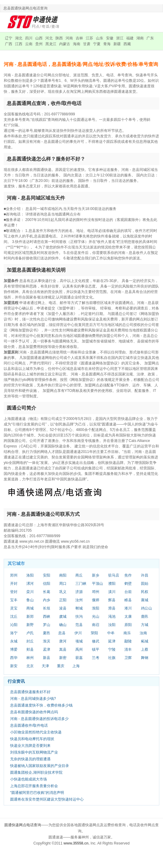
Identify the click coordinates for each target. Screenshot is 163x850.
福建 (130, 38)
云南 (28, 44)
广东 (150, 38)
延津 (112, 641)
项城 (79, 641)
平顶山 (97, 583)
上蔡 (144, 649)
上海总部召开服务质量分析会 (34, 786)
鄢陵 (128, 641)
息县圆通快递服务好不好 (30, 692)
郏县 (30, 649)
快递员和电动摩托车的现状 (32, 739)
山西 (39, 38)
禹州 (79, 649)
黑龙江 (50, 44)
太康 (128, 616)
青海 (107, 44)
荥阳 (94, 633)
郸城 (79, 608)
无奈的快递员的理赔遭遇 (30, 759)
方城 (144, 625)
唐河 (62, 641)
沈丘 (13, 616)
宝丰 (13, 600)
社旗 (112, 658)
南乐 (127, 633)
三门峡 (80, 583)
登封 (13, 592)
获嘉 (79, 658)
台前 (128, 592)
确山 (62, 625)
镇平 (95, 649)
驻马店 (113, 575)
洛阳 (30, 575)
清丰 (128, 649)
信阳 (46, 583)
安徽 (109, 38)
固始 (144, 583)
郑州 (13, 575)
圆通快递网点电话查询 (22, 825)
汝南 (143, 633)
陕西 (59, 38)
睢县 (128, 600)
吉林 (79, 38)
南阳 (62, 575)
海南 (76, 44)
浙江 (119, 38)
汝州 (79, 600)
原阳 (128, 625)
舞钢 (144, 658)
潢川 (112, 592)
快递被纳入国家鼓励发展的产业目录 (39, 766)
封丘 (30, 641)
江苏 (89, 38)
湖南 (140, 38)
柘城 (144, 641)
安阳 (46, 575)
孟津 (46, 649)
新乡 (95, 575)
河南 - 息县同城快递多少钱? (33, 698)
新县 (46, 658)
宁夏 (96, 44)
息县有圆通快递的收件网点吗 (34, 712)
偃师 (95, 600)
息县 (62, 633)
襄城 (144, 600)
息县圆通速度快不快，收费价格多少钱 (41, 705)
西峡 (46, 616)
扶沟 (79, 616)
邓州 (95, 592)
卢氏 (30, 633)
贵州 (39, 44)
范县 (79, 625)
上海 (76, 666)
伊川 (78, 633)
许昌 (144, 575)
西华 (13, 658)
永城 (13, 641)
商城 (30, 608)
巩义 (62, 592)
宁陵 (112, 649)
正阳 (62, 600)
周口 (62, 583)
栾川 (30, 592)
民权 (144, 592)
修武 (95, 641)
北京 (30, 666)
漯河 (30, 583)
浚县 (62, 608)
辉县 (112, 600)
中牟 (111, 633)
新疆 (117, 44)
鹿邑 (144, 616)
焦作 (128, 575)
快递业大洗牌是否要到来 (30, 745)
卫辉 (128, 658)
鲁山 (30, 600)
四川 (28, 38)
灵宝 (13, 608)
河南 (69, 38)
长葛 (46, 592)
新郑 (30, 616)
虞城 (62, 616)
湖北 (18, 38)
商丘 (79, 575)
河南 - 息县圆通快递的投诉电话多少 (39, 719)
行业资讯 (16, 681)
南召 (95, 625)
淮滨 (46, 641)
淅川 (128, 608)
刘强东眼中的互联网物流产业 (34, 752)
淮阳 (95, 608)
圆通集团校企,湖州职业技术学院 (36, 772)
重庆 (60, 666)
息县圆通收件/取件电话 (29, 725)
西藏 (127, 44)
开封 (13, 583)
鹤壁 (128, 583)
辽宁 (8, 38)
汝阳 (112, 625)
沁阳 (13, 625)
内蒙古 (64, 44)
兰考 (95, 658)
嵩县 (62, 649)
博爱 (13, 649)
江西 (18, 44)
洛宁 (13, 633)
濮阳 (112, 583)
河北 (49, 38)
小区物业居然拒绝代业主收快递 (36, 732)
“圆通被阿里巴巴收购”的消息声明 (37, 792)
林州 (30, 658)
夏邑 (46, 633)
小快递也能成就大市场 (28, 779)
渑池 (112, 616)
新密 (62, 658)
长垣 (46, 608)
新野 (30, 625)
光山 (95, 616)
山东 (99, 38)
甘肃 (86, 44)
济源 (79, 592)
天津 (45, 666)
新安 (13, 666)
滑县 (112, 608)
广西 (8, 44)
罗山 (46, 625)
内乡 (46, 600)
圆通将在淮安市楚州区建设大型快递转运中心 (47, 799)
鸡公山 (146, 608)
